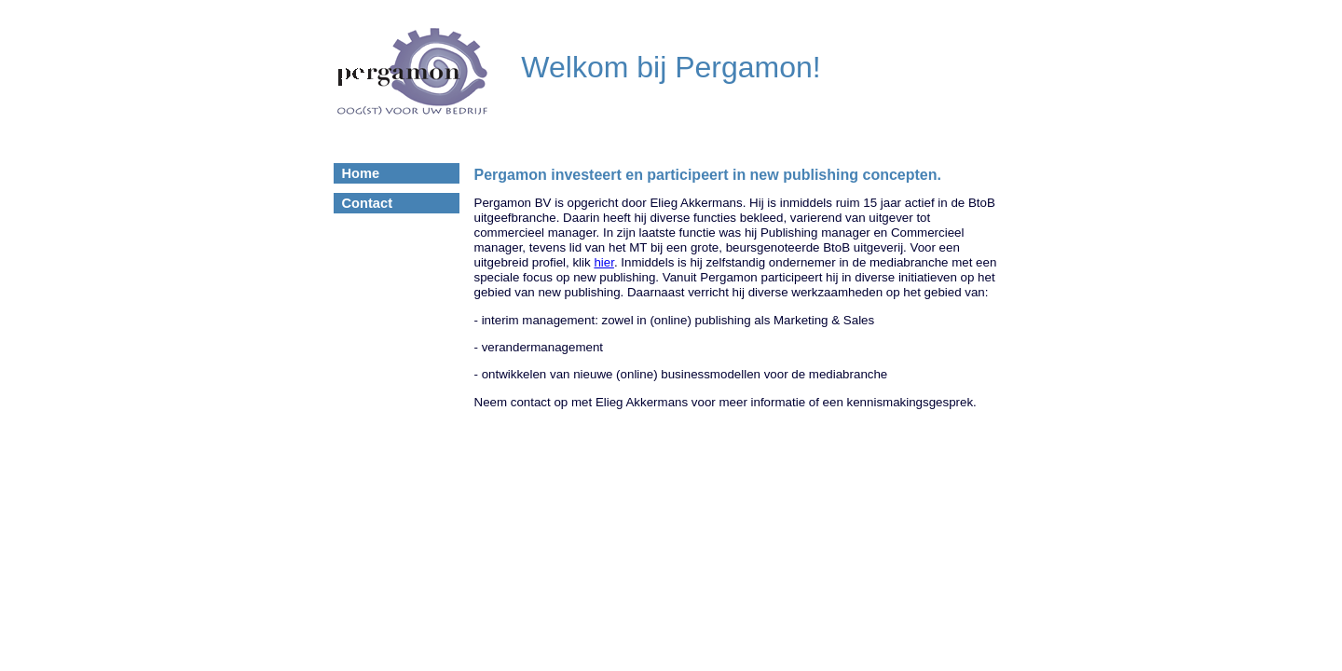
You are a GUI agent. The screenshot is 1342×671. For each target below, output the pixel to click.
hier (604, 262)
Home (361, 173)
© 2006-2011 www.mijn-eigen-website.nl (671, 444)
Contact (367, 203)
